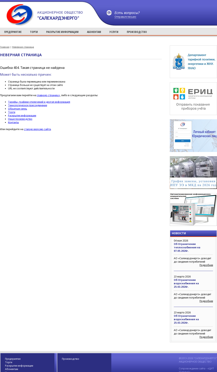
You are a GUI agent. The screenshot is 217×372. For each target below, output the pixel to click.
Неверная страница (23, 46)
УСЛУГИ (114, 32)
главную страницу (48, 95)
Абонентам (11, 369)
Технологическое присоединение (27, 105)
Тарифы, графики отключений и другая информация (39, 102)
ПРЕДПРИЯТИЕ (12, 32)
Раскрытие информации (22, 115)
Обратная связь (17, 108)
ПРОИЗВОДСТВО (137, 32)
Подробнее (206, 265)
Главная (4, 46)
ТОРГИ (34, 32)
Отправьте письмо (125, 16)
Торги (11, 112)
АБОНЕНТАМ (94, 32)
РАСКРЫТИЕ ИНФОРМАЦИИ (62, 32)
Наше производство (20, 119)
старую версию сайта (37, 129)
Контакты (13, 122)
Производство (70, 359)
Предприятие (12, 359)
